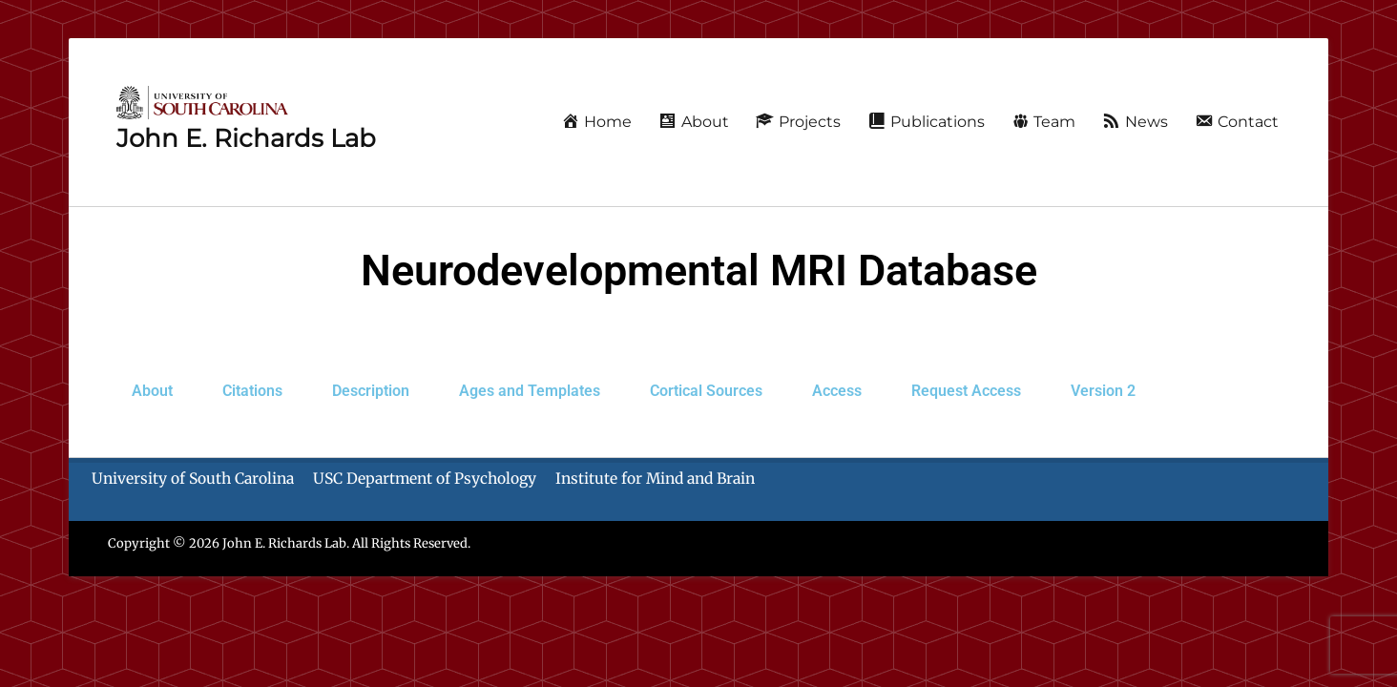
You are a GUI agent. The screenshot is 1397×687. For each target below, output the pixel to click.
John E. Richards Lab (246, 138)
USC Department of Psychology (424, 478)
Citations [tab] (252, 391)
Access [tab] (837, 391)
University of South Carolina (193, 478)
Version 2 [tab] (1103, 391)
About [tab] (152, 391)
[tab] (966, 391)
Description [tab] (370, 391)
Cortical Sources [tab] (706, 391)
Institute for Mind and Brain (655, 478)
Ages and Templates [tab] (529, 391)
